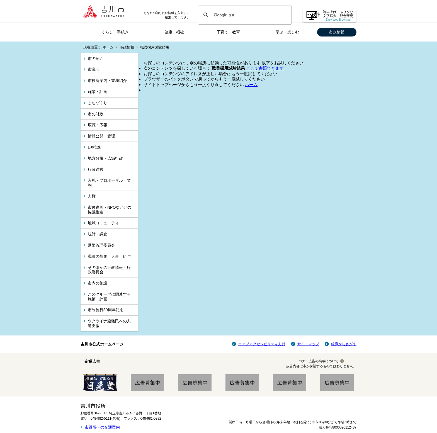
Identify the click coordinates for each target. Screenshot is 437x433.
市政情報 (336, 32)
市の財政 (95, 114)
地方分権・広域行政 (105, 158)
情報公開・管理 (101, 136)
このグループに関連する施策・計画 (109, 296)
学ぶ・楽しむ (287, 32)
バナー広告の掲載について (318, 361)
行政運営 (95, 169)
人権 (92, 196)
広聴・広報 (97, 125)
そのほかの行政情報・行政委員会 (109, 269)
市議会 (93, 69)
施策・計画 (97, 91)
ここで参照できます (265, 68)
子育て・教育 (228, 32)
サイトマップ (308, 344)
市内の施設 (97, 283)
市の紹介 (95, 58)
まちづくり (97, 103)
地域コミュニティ (103, 223)
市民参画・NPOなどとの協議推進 (109, 209)
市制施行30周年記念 (105, 310)
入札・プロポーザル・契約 (109, 182)
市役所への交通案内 (102, 427)
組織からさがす (343, 344)
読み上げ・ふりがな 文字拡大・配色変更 (338, 15)
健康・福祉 (174, 32)
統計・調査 (97, 234)
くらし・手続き (115, 32)
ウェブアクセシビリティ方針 (261, 344)
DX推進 (94, 147)
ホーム (108, 47)
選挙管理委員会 (101, 245)
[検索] (244, 15)
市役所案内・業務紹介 (107, 80)
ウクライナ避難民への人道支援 (109, 323)
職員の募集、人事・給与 (109, 256)
